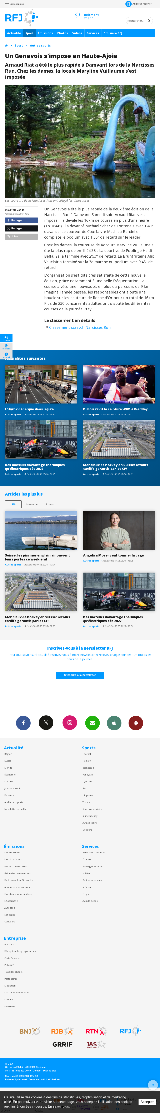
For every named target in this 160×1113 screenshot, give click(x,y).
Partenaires (10, 978)
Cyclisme (87, 781)
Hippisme (87, 795)
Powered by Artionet (16, 1079)
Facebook (23, 723)
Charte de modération (16, 992)
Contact (8, 999)
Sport (29, 33)
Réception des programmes (20, 951)
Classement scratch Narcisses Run (80, 327)
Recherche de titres (15, 866)
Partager (15, 220)
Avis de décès (90, 900)
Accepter (147, 1102)
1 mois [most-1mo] (50, 504)
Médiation (10, 985)
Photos (62, 33)
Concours (9, 921)
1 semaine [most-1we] (31, 504)
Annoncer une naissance (18, 887)
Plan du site (49, 1070)
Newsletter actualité (15, 809)
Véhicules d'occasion (93, 852)
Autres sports (40, 45)
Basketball (88, 767)
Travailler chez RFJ (14, 971)
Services (93, 33)
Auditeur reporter (14, 802)
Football (86, 754)
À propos (9, 944)
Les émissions (12, 852)
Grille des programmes (17, 873)
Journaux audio (12, 788)
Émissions (45, 33)
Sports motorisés (91, 809)
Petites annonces (92, 880)
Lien (13, 236)
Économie (10, 774)
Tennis (86, 802)
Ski (84, 788)
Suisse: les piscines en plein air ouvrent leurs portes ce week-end (37, 557)
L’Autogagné (11, 900)
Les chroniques (12, 859)
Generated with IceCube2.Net (44, 1079)
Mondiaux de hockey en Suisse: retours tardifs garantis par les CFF (115, 467)
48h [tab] (13, 504)
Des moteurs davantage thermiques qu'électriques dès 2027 (35, 467)
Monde (8, 767)
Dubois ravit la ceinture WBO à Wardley (115, 409)
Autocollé (9, 907)
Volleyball (87, 774)
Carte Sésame (12, 958)
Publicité (9, 965)
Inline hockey (89, 816)
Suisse (7, 760)
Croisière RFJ (113, 33)
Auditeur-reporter (138, 4)
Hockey (86, 760)
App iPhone (114, 723)
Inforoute (87, 887)
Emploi (86, 894)
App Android (136, 723)
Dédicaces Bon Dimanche (18, 880)
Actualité (14, 33)
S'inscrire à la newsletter (80, 675)
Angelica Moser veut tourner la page (113, 555)
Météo (86, 873)
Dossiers (9, 795)
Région (8, 754)
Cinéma (86, 859)
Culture (8, 781)
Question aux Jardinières (18, 894)
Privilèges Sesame (92, 866)
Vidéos (77, 33)
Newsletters (92, 723)
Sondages (9, 914)
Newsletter (10, 1006)
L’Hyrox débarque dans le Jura (29, 409)
